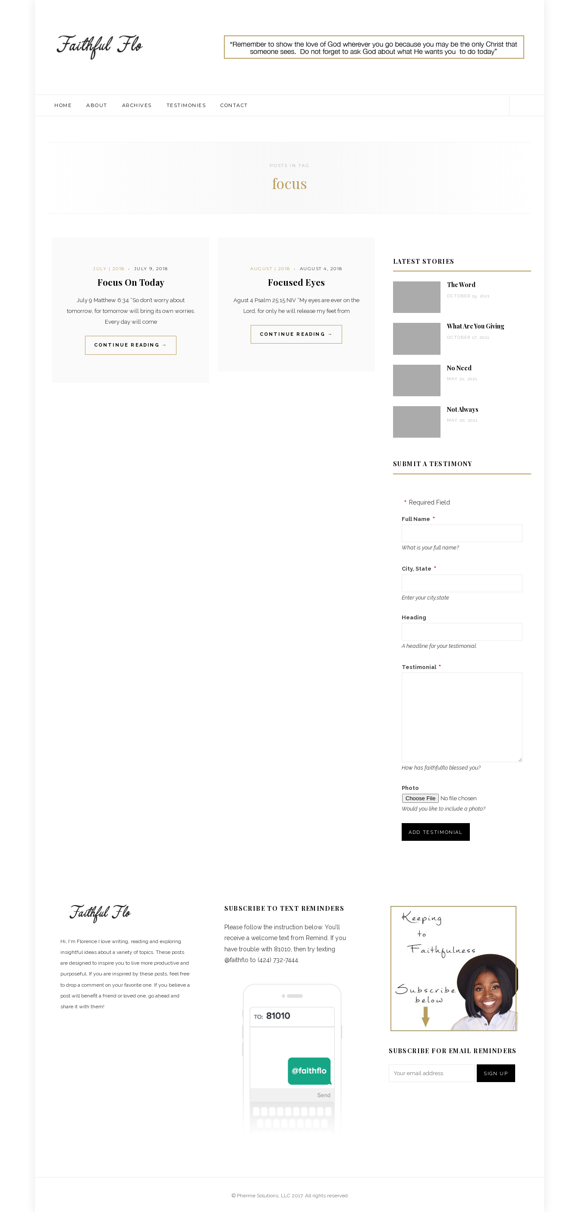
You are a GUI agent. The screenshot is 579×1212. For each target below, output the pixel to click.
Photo (410, 788)
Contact (234, 105)
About (96, 105)
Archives (137, 105)
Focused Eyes (296, 282)
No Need (459, 368)
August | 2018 (270, 268)
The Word (461, 285)
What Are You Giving (475, 326)
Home (63, 105)
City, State (416, 568)
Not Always (462, 409)
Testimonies (186, 105)
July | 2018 (109, 268)
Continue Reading (131, 345)
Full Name (416, 519)
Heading (414, 617)
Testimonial (419, 667)
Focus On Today (131, 282)
